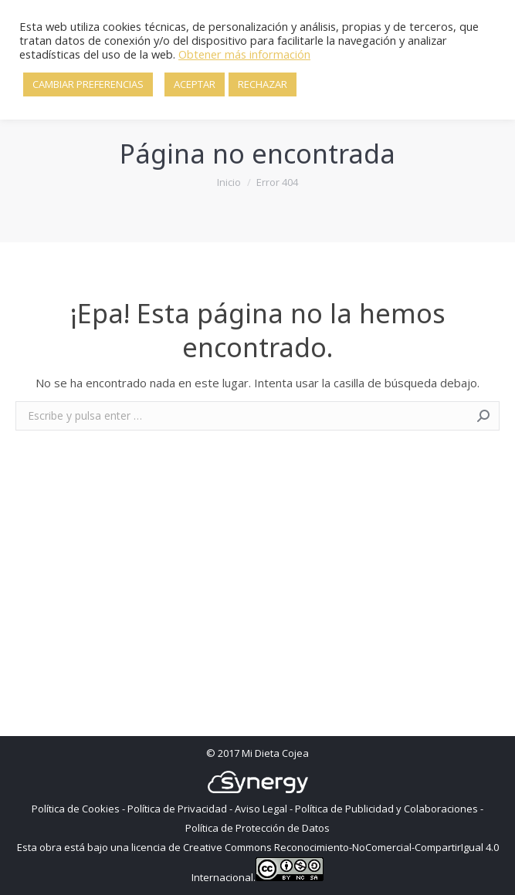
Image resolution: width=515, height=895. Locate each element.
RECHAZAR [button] (262, 84)
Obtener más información (244, 54)
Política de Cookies (76, 809)
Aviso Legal (261, 809)
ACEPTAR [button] (194, 84)
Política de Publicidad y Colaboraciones (386, 809)
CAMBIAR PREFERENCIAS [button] (88, 84)
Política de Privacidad (177, 809)
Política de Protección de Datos (257, 828)
